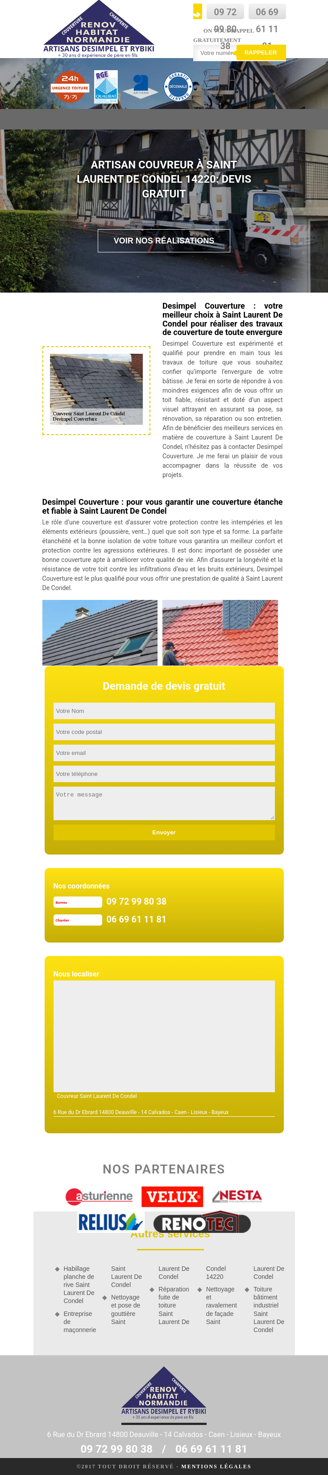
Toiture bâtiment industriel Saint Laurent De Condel (268, 1309)
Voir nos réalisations (164, 240)
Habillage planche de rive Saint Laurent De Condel (79, 1285)
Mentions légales (216, 1466)
